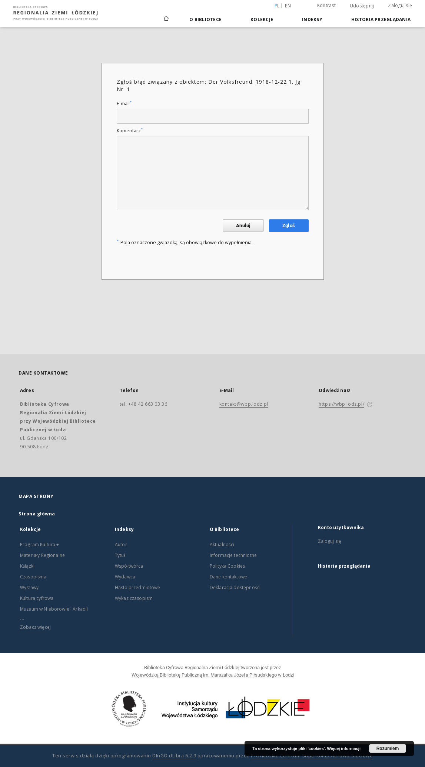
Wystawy (29, 587)
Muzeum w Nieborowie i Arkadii (54, 609)
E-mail (124, 103)
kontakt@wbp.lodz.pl (243, 404)
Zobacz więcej (35, 627)
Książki (27, 566)
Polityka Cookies (227, 566)
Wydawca (125, 577)
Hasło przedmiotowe (137, 587)
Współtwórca (129, 566)
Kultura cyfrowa (36, 598)
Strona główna (37, 514)
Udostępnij (362, 6)
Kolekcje (261, 19)
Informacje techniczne (233, 555)
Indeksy (312, 19)
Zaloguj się (400, 5)
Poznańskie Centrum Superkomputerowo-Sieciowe (312, 756)
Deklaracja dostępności (235, 587)
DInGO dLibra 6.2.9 (174, 756)
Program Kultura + (39, 544)
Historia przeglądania (381, 19)
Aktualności (222, 544)
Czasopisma (33, 577)
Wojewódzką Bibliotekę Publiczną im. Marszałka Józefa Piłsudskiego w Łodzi (213, 675)
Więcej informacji (344, 748)
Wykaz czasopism (134, 598)
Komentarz (130, 130)
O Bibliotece (205, 19)
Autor (121, 544)
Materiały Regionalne (42, 555)
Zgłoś (288, 225)
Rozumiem (387, 748)
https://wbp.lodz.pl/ (341, 404)
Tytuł (120, 555)
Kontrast (326, 5)
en (288, 5)
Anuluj (243, 225)
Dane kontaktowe (228, 577)
